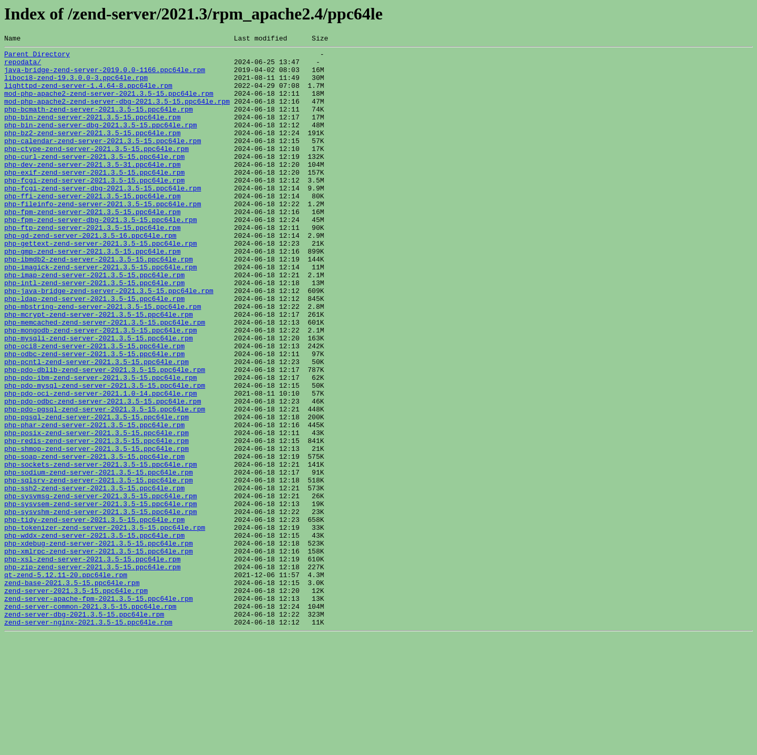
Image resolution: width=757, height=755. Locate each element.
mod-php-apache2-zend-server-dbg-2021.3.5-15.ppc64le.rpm (117, 113)
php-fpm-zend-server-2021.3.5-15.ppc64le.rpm (92, 246)
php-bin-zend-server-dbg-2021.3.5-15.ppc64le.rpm (100, 142)
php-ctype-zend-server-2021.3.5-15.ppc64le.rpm (96, 170)
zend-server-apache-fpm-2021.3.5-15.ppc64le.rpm (98, 710)
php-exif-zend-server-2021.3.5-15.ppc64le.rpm (94, 199)
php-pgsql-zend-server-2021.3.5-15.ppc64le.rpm (96, 492)
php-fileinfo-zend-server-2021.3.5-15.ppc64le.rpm (102, 236)
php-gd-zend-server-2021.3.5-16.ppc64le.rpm (90, 274)
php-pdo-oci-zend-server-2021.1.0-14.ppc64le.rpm (100, 464)
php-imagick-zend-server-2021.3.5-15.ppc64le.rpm (100, 312)
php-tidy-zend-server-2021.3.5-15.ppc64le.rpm (94, 615)
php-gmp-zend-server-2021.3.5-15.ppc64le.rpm (92, 293)
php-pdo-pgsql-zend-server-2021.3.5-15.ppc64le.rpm (104, 483)
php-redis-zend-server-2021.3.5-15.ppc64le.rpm (96, 521)
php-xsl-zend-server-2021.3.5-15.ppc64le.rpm (92, 663)
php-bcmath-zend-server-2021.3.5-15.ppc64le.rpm (98, 123)
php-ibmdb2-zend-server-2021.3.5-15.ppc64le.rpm (98, 303)
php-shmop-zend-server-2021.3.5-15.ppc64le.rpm (96, 530)
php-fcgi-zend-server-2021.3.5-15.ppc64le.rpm (94, 208)
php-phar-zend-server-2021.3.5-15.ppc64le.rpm (94, 502)
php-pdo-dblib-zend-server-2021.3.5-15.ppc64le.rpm (104, 435)
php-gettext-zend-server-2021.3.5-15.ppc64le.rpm (100, 284)
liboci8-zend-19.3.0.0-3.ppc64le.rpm (76, 85)
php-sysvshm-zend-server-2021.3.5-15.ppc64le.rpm (100, 606)
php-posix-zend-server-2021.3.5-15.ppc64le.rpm (96, 511)
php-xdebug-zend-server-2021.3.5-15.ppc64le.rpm (98, 644)
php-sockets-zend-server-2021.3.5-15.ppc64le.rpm (100, 549)
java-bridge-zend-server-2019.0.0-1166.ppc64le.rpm (104, 75)
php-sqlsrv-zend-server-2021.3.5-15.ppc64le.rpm (98, 568)
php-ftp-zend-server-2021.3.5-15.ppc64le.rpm (92, 265)
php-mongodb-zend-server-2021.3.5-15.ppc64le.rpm (100, 388)
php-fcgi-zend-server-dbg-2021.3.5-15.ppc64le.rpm (102, 218)
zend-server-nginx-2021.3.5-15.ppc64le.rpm (88, 738)
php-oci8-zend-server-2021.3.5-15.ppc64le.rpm (94, 407)
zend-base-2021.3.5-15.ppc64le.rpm (71, 691)
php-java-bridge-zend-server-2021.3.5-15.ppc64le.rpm (108, 341)
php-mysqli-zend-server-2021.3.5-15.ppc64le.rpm (98, 397)
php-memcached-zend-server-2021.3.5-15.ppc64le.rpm (104, 379)
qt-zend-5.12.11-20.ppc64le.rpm (65, 682)
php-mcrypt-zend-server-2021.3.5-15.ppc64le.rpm (98, 369)
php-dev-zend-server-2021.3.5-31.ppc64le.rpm (92, 189)
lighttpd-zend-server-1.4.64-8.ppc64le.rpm (88, 94)
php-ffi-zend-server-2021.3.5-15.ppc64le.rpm (92, 227)
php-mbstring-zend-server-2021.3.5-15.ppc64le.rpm (102, 360)
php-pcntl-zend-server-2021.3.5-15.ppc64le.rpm (96, 426)
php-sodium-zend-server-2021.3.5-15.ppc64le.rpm (98, 558)
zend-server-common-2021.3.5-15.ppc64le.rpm (90, 719)
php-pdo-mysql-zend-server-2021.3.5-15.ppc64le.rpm (104, 454)
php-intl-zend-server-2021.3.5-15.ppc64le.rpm (94, 331)
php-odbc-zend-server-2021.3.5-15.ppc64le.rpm (94, 416)
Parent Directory (37, 57)
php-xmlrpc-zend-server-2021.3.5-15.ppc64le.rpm (98, 653)
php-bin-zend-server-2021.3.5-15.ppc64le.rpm (92, 132)
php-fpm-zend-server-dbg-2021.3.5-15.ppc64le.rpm (100, 255)
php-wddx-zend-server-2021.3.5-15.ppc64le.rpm (94, 634)
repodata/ (22, 66)
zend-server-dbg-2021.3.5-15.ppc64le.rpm (84, 729)
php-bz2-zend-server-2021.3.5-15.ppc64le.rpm (92, 151)
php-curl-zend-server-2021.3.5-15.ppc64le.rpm (94, 180)
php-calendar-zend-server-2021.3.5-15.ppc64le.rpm (102, 161)
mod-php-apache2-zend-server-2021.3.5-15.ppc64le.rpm (108, 104)
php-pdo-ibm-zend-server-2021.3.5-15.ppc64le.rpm (100, 445)
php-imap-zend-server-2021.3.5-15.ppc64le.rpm (94, 322)
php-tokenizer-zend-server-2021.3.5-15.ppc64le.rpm (104, 625)
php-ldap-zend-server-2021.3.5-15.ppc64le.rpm (94, 350)
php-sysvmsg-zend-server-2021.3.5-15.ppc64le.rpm (100, 587)
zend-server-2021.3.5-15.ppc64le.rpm (76, 701)
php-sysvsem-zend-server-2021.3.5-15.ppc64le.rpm (100, 596)
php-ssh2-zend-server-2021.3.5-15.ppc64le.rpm (94, 577)
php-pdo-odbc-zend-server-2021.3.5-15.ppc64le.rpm (102, 473)
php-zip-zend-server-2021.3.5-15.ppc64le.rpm (92, 672)
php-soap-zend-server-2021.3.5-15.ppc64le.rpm (94, 540)
